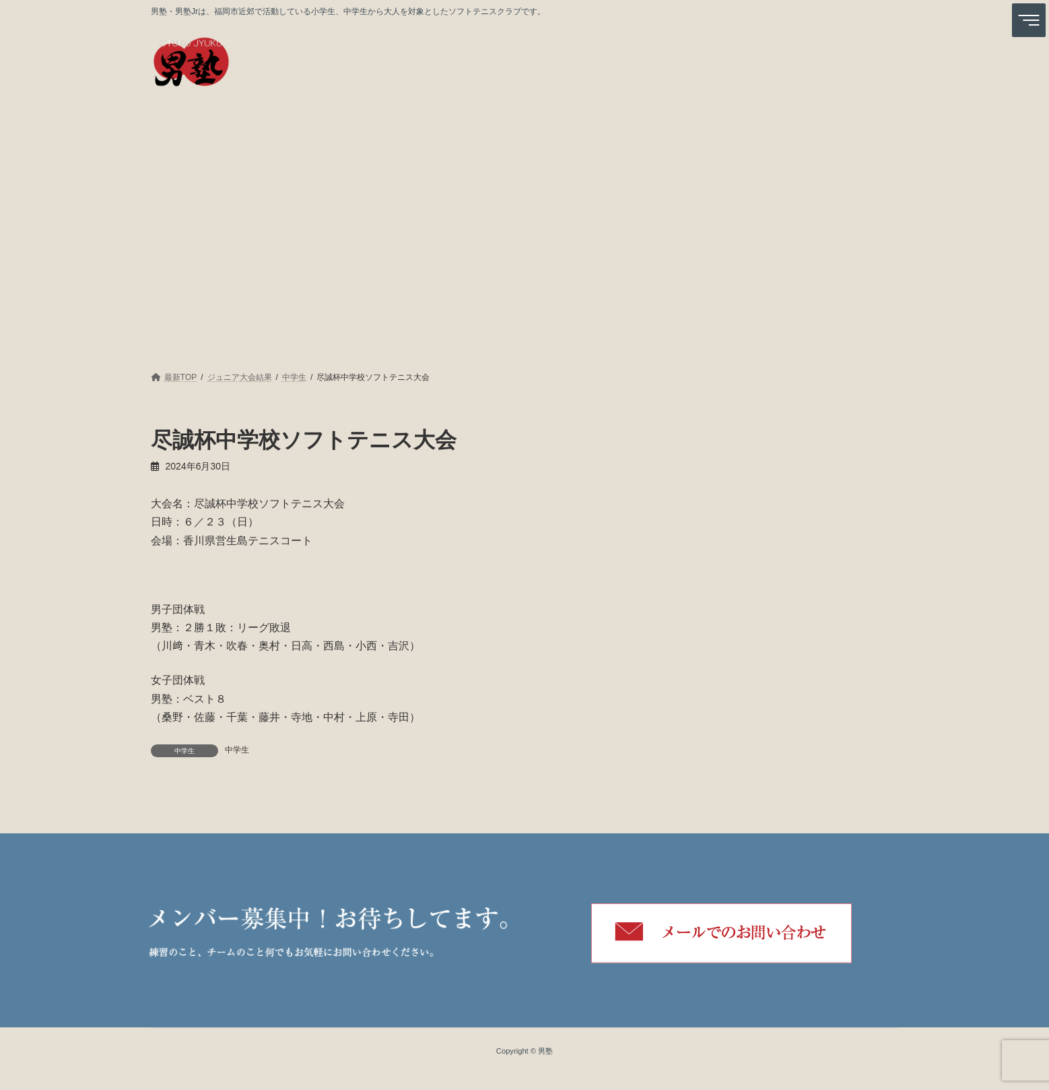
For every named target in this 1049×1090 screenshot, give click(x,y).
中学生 (237, 750)
